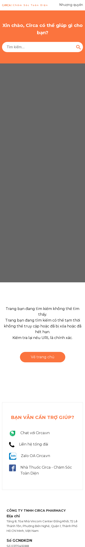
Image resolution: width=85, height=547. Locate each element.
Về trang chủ (42, 357)
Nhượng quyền (71, 5)
